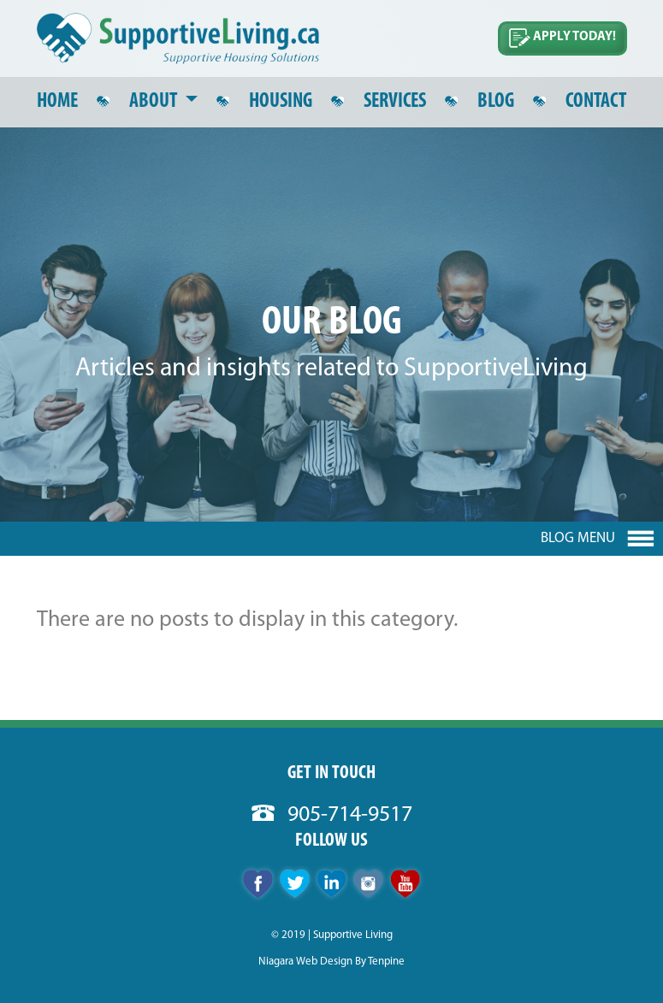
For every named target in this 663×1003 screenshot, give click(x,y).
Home (57, 101)
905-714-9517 (332, 815)
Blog (495, 101)
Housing (280, 101)
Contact (595, 101)
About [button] (155, 101)
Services (395, 101)
